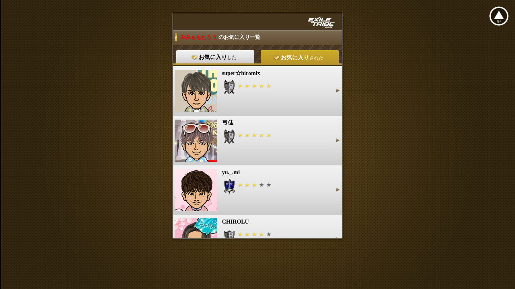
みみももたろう (199, 37)
